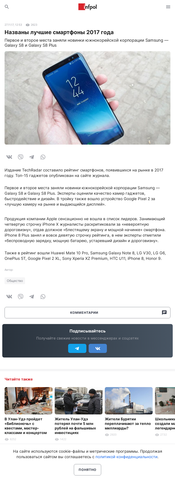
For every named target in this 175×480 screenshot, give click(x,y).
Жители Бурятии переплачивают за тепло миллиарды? (128, 423)
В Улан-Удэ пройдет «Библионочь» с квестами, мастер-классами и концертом (26, 426)
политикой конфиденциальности (126, 456)
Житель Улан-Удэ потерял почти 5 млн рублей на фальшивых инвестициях (75, 426)
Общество (15, 281)
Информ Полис (87, 7)
